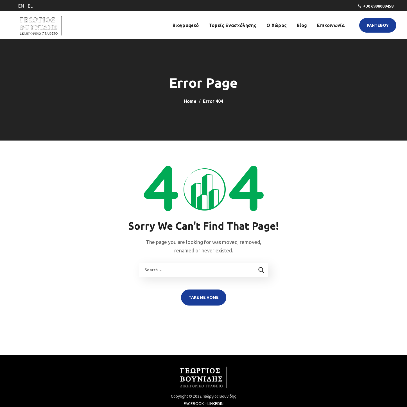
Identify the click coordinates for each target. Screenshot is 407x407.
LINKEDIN (215, 403)
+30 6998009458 (378, 6)
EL (30, 5)
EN (21, 5)
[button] (377, 25)
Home (190, 101)
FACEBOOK (194, 403)
